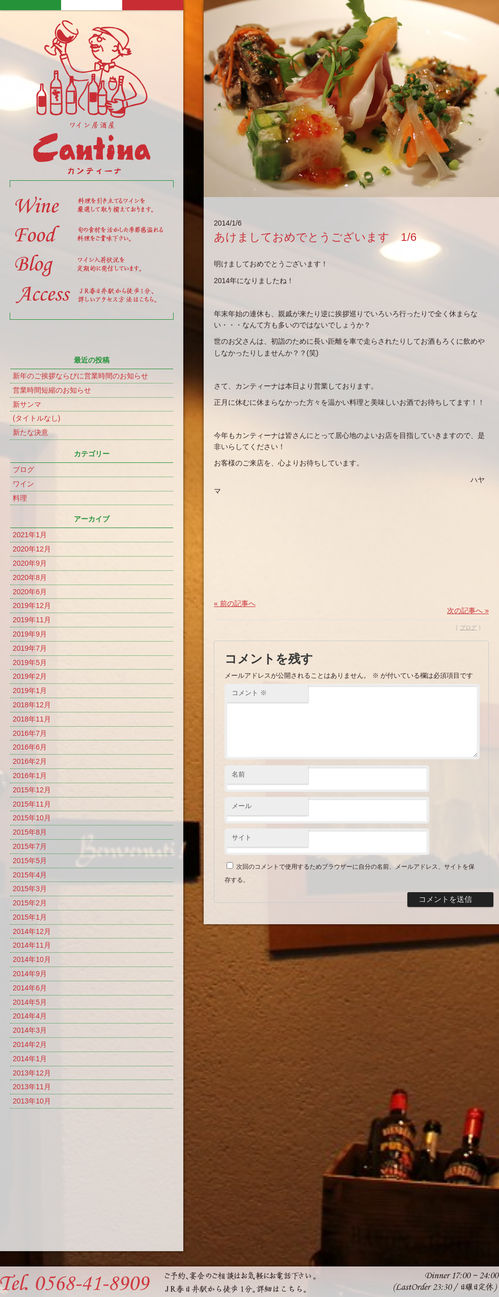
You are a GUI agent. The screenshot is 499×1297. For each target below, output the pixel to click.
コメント (249, 693)
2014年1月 (30, 1059)
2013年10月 (32, 1101)
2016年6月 (30, 747)
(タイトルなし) (36, 418)
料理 (20, 498)
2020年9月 (30, 563)
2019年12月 (32, 605)
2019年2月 (30, 676)
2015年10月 (32, 818)
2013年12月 (32, 1073)
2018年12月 (32, 705)
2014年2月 (30, 1044)
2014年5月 (30, 1002)
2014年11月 (32, 945)
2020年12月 (32, 549)
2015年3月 (30, 889)
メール (242, 818)
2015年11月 (32, 804)
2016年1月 (30, 775)
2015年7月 (30, 846)
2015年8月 (30, 832)
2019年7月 (30, 648)
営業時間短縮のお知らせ (52, 390)
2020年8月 (30, 577)
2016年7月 (30, 733)
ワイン (23, 484)
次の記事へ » (468, 610)
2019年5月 (30, 662)
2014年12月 (32, 931)
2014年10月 (32, 959)
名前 (238, 786)
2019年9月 (30, 634)
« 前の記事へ (235, 603)
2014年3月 (30, 1030)
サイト (242, 849)
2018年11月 (32, 719)
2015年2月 (30, 903)
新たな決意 (30, 432)
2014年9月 (30, 974)
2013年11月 (32, 1087)
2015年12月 (32, 790)
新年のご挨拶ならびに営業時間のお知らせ (80, 376)
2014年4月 (30, 1016)
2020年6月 (30, 592)
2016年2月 (30, 761)
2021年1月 (30, 535)
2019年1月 (30, 690)
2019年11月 (32, 620)
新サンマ (27, 404)
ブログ (23, 469)
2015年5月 (30, 861)
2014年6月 (30, 988)
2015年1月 (30, 917)
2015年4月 (30, 875)
